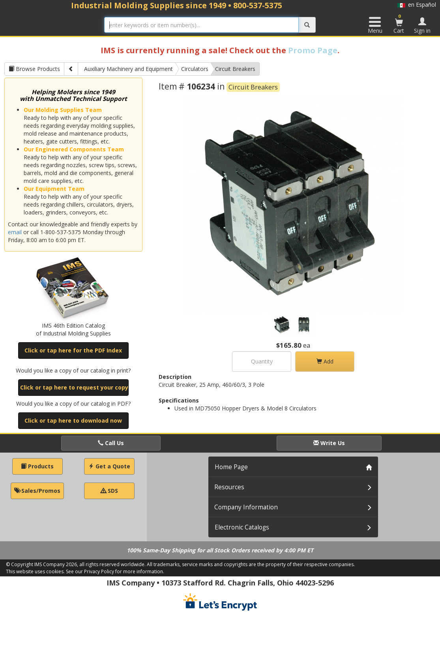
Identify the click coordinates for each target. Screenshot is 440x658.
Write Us (329, 443)
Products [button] (37, 466)
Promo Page (312, 50)
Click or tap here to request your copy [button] (74, 387)
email (15, 232)
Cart (399, 23)
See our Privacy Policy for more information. (115, 571)
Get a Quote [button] (109, 466)
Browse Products (34, 69)
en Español (416, 4)
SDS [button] (109, 490)
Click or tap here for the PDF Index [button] (73, 350)
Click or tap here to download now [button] (73, 420)
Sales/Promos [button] (37, 490)
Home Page (231, 467)
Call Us (111, 443)
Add (324, 361)
